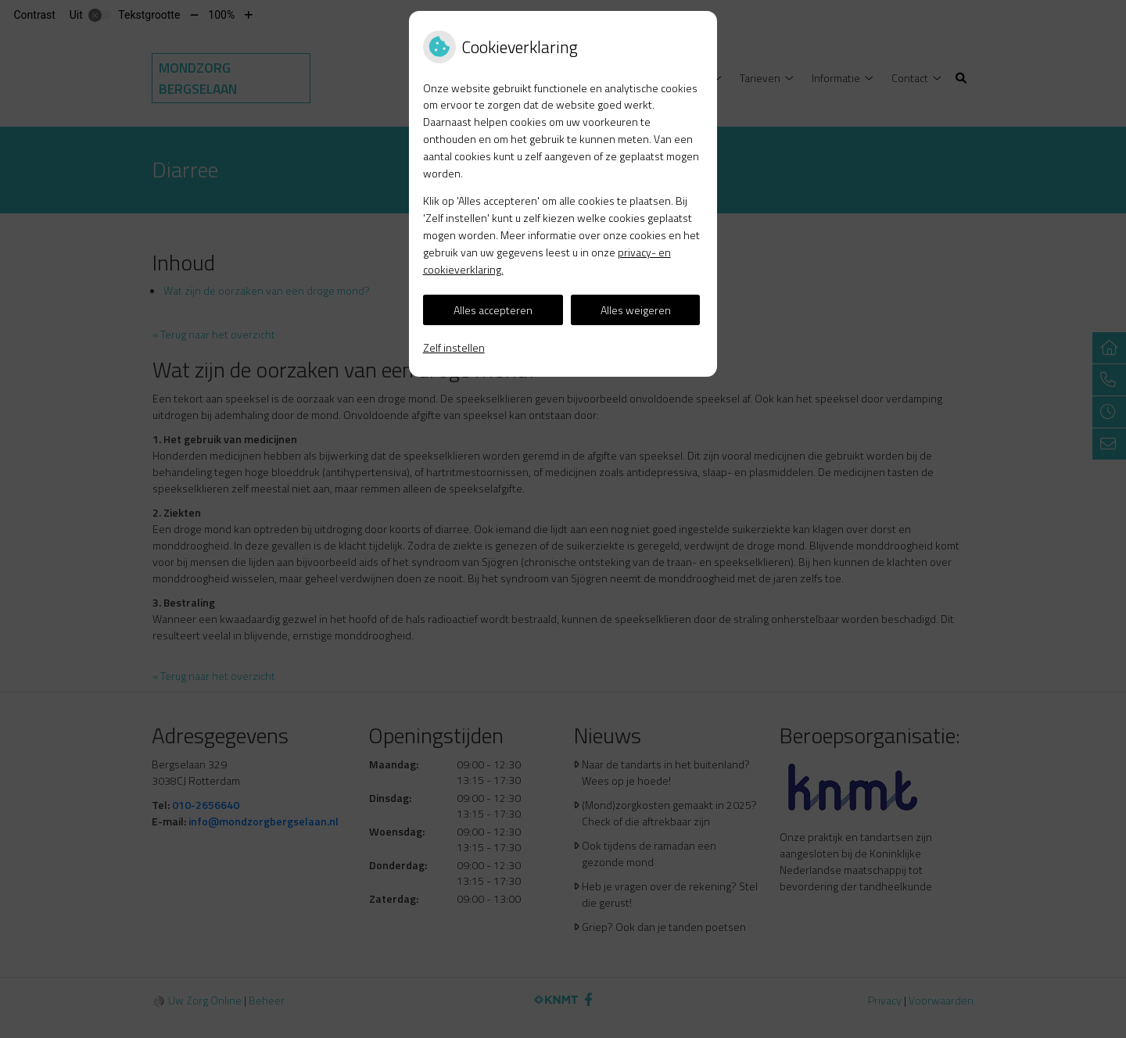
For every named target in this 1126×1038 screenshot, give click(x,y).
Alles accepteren (493, 310)
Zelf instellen (454, 347)
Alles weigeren (636, 310)
